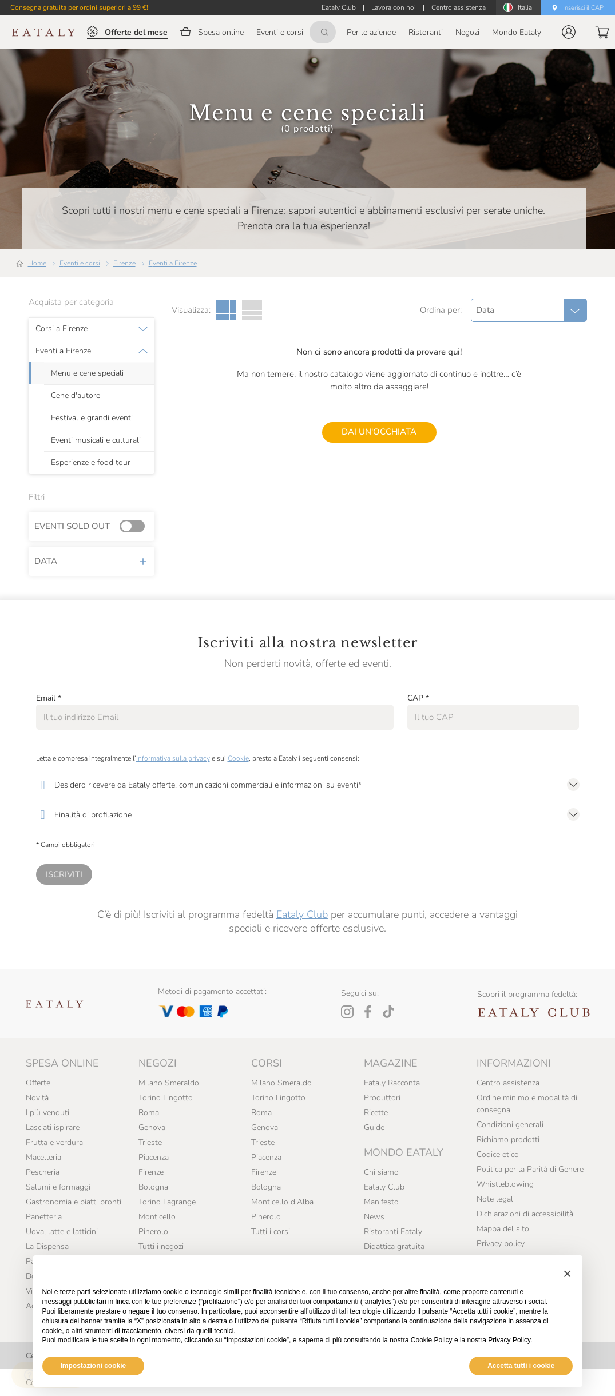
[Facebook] (368, 1011)
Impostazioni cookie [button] (93, 1366)
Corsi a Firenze (61, 329)
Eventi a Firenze (173, 263)
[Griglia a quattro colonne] (252, 310)
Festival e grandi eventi (92, 418)
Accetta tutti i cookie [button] (520, 1366)
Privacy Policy (509, 1340)
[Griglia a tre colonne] (226, 310)
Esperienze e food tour (90, 463)
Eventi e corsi (79, 263)
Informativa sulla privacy (173, 758)
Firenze (124, 263)
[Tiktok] (388, 1011)
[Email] (215, 717)
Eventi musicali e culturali (96, 440)
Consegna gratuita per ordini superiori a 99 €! (79, 7)
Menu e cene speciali (87, 373)
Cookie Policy (432, 1340)
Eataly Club (302, 914)
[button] (568, 32)
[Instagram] (347, 1011)
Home (37, 263)
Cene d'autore (75, 396)
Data (91, 561)
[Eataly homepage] (44, 32)
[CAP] (493, 717)
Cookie (238, 758)
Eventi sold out (91, 527)
